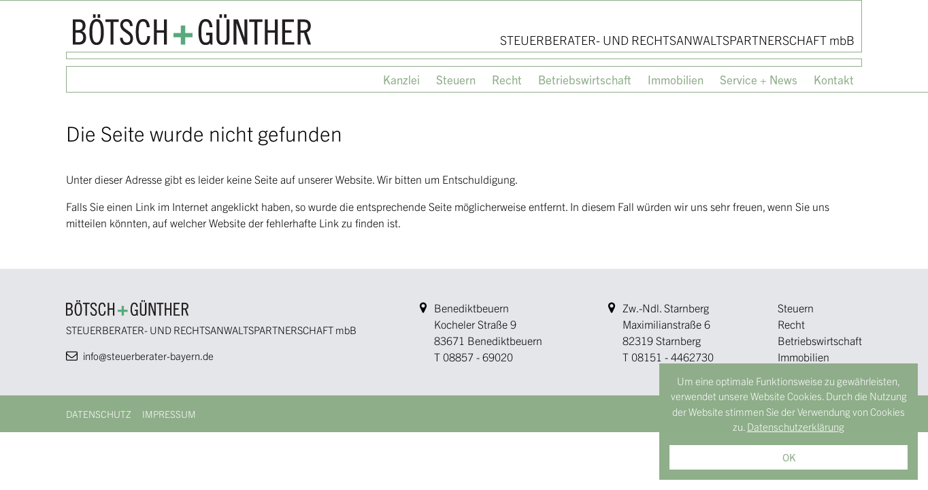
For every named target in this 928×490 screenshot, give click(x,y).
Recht (791, 324)
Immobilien (803, 356)
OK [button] (788, 457)
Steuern (796, 307)
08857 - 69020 (478, 356)
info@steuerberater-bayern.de (148, 355)
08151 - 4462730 (672, 356)
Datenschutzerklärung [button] (795, 426)
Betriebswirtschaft (820, 340)
